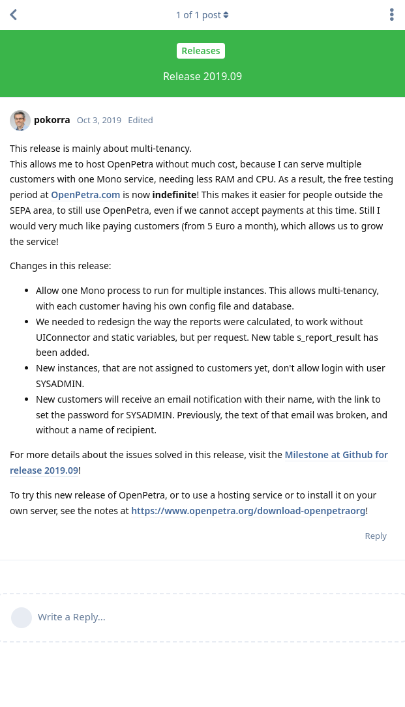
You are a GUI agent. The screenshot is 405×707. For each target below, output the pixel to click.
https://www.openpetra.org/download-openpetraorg (248, 510)
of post (203, 14)
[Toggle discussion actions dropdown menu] (392, 15)
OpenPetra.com (85, 194)
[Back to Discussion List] (13, 15)
